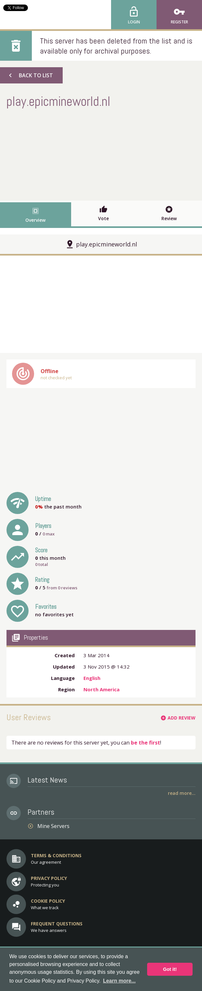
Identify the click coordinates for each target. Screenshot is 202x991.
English (91, 678)
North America (101, 689)
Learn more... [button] (119, 981)
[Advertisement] (101, 153)
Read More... (182, 793)
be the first (145, 742)
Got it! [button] (170, 969)
